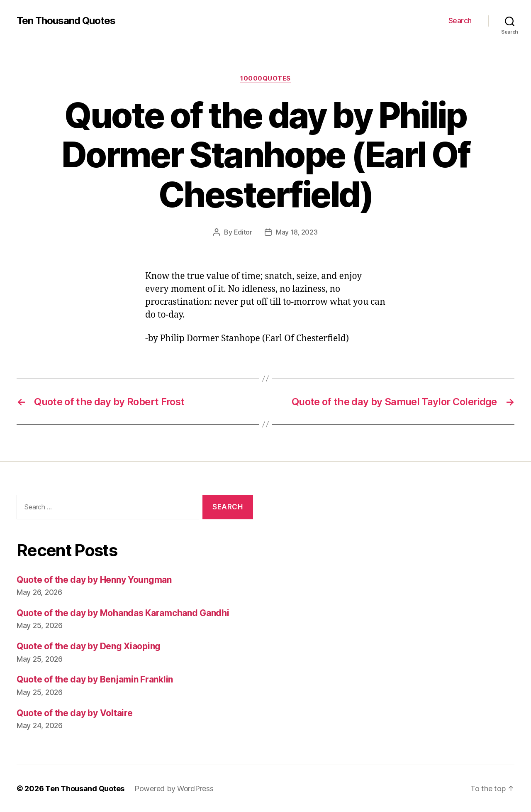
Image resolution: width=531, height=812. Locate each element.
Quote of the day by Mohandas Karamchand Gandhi (123, 613)
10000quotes (265, 78)
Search (460, 20)
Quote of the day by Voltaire (74, 713)
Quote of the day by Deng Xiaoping (89, 646)
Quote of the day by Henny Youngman (94, 580)
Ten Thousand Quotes (66, 21)
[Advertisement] (396, 579)
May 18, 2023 (297, 232)
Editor (243, 232)
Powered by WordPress (174, 788)
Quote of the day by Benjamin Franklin (95, 679)
